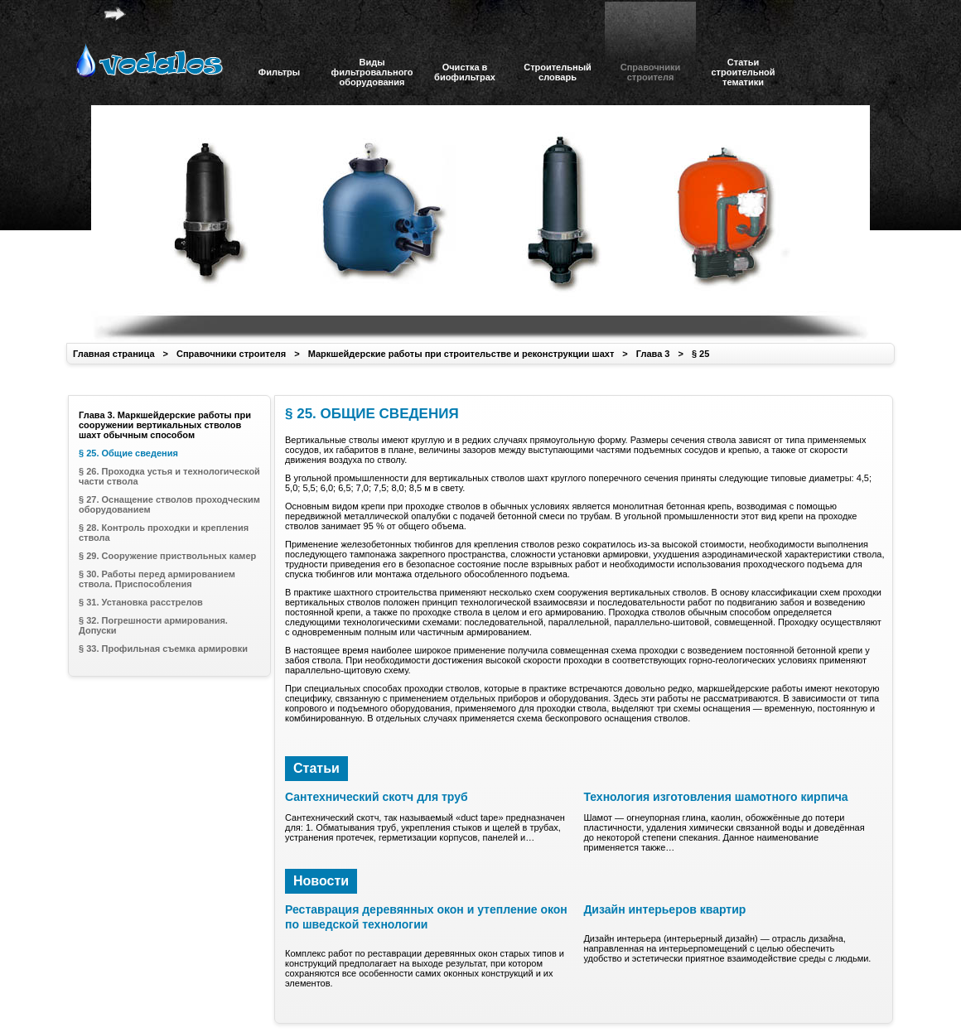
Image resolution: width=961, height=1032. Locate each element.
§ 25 (700, 354)
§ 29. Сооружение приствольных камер (167, 556)
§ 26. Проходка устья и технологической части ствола (169, 476)
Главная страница (114, 354)
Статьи (316, 768)
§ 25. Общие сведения (128, 453)
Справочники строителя (231, 354)
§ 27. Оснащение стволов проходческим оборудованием (169, 504)
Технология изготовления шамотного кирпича (715, 796)
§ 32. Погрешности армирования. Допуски (153, 625)
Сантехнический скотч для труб (376, 796)
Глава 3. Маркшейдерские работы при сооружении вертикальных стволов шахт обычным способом (165, 425)
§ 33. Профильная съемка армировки (163, 648)
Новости (321, 881)
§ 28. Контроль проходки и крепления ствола (164, 533)
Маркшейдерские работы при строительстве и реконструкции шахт (461, 354)
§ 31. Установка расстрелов (141, 602)
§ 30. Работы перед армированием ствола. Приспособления (157, 579)
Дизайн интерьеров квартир (664, 909)
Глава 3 (653, 354)
